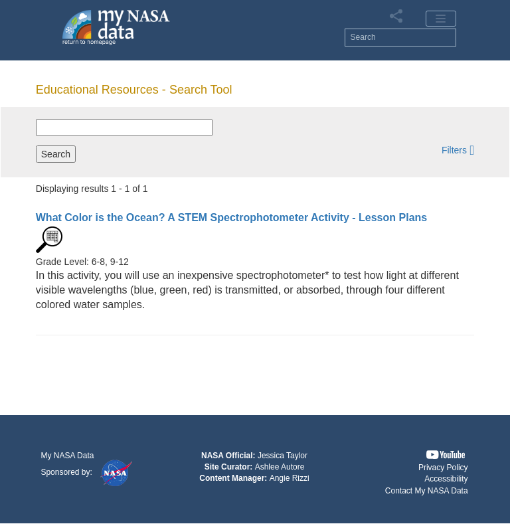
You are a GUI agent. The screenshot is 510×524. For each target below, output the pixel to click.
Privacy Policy (443, 467)
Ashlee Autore (280, 467)
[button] (458, 150)
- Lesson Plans (231, 217)
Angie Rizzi (289, 478)
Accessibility (446, 478)
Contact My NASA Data (426, 490)
